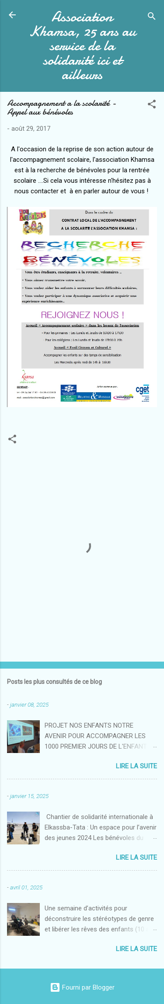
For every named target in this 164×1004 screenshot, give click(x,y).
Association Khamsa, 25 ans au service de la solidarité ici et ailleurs (82, 45)
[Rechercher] (152, 17)
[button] (152, 105)
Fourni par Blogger (82, 987)
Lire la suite (136, 766)
